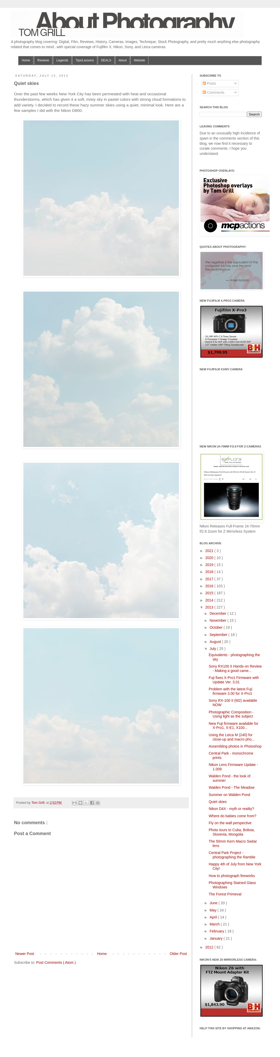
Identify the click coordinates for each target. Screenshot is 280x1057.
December (218, 613)
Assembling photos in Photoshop (235, 746)
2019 (209, 565)
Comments (214, 92)
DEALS (106, 60)
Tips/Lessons (84, 60)
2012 (209, 947)
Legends (62, 60)
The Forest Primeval (225, 894)
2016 (209, 586)
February (217, 931)
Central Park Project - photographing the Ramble (232, 855)
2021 (209, 551)
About (122, 60)
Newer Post (24, 954)
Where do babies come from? (232, 816)
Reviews (43, 60)
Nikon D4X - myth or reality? (231, 809)
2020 (209, 558)
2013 (209, 607)
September (218, 635)
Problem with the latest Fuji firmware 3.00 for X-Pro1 (230, 691)
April (213, 917)
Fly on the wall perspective (230, 823)
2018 (209, 572)
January (216, 938)
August (215, 642)
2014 (209, 600)
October (216, 627)
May (213, 910)
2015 (209, 593)
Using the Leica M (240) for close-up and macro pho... (232, 737)
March (215, 924)
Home (26, 60)
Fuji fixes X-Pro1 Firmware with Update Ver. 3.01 (234, 680)
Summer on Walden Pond (229, 795)
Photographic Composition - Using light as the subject (231, 714)
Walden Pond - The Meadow (232, 787)
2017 (209, 579)
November (218, 620)
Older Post (178, 954)
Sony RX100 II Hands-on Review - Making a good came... (235, 668)
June (213, 903)
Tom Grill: (38, 803)
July (213, 649)
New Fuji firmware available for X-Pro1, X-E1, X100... (233, 725)
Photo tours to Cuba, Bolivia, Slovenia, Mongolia (232, 832)
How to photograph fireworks (232, 876)
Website (139, 60)
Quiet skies (218, 802)
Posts (209, 83)
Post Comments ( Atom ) (56, 962)
